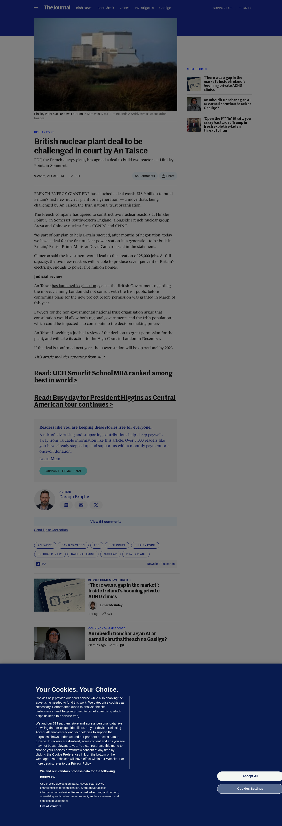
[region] (141, 745)
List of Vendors (50, 806)
